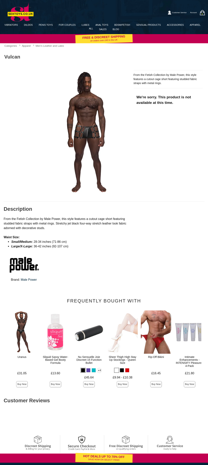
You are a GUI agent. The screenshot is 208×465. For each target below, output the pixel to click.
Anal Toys (101, 24)
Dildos (28, 24)
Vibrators (11, 24)
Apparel (195, 24)
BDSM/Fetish (122, 24)
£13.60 (55, 373)
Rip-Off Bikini (156, 357)
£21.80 (189, 373)
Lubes (85, 24)
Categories (10, 45)
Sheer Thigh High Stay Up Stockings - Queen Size (122, 360)
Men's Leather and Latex (50, 45)
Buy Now (21, 384)
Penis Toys (46, 24)
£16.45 (156, 373)
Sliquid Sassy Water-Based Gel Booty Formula (55, 360)
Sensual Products (148, 24)
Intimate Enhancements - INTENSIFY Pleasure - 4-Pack (189, 361)
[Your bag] (202, 12)
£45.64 (89, 377)
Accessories (175, 24)
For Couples (67, 24)
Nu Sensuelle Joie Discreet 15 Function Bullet (89, 360)
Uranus (22, 357)
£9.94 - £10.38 (122, 377)
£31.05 (22, 373)
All (91, 28)
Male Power (29, 279)
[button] (83, 370)
